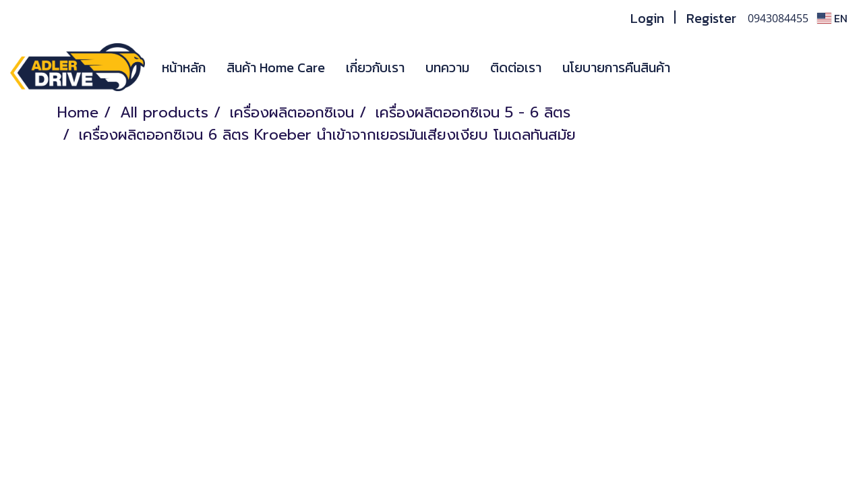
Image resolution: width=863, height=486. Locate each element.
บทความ (447, 67)
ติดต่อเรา (515, 67)
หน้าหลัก (184, 67)
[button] (700, 67)
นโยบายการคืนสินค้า (616, 67)
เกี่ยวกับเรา (375, 67)
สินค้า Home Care (276, 67)
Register (711, 18)
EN (832, 18)
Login (647, 18)
